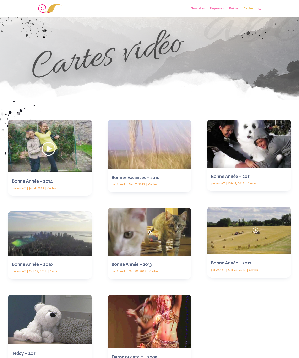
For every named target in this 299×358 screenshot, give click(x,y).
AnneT (21, 188)
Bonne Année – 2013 (132, 264)
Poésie (233, 8)
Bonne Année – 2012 (231, 263)
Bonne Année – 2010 (32, 264)
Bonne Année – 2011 (231, 176)
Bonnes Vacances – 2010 (135, 177)
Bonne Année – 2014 (32, 181)
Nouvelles (198, 8)
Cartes (248, 8)
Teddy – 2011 (24, 353)
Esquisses (217, 8)
